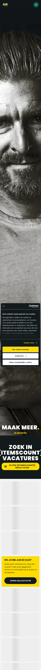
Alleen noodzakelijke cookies (20, 362)
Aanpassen (20, 356)
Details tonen (29, 343)
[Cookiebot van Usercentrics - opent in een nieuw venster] (29, 306)
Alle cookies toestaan (20, 349)
